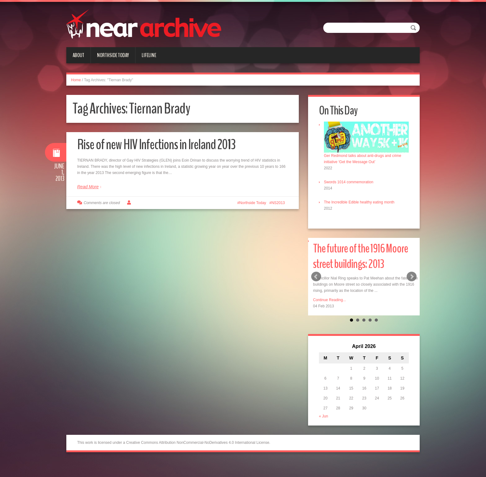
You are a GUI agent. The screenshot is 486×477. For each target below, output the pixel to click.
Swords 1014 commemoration (348, 182)
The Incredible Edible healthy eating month (359, 202)
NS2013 (278, 203)
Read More (88, 186)
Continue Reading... (329, 300)
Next (412, 277)
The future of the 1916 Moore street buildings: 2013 (360, 256)
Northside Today (113, 55)
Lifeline (149, 55)
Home (76, 80)
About (78, 55)
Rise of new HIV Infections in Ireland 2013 (156, 144)
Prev (316, 277)
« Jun (323, 416)
